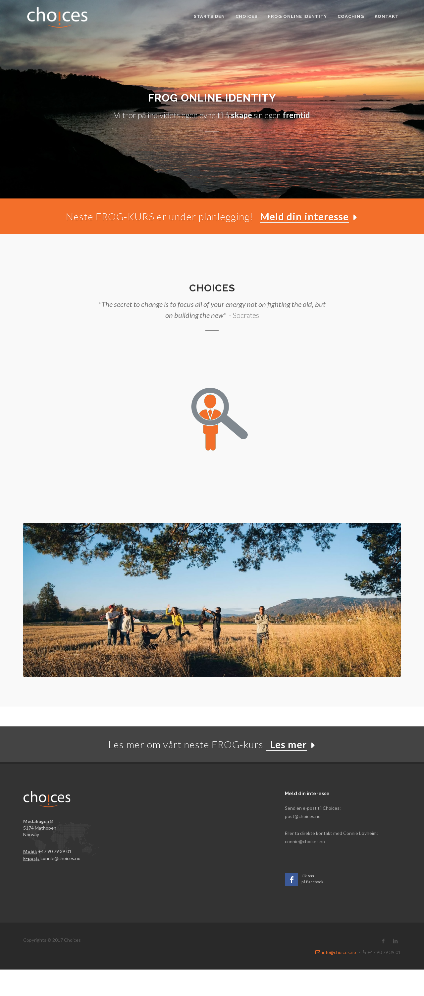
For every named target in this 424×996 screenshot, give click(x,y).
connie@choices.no (60, 858)
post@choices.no (303, 816)
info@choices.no (335, 952)
